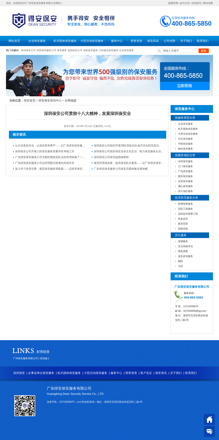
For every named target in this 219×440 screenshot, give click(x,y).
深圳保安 (19, 373)
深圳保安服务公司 (46, 50)
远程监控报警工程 (188, 214)
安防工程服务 (185, 209)
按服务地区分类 (185, 155)
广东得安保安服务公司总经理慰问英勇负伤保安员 (44, 162)
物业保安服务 (185, 148)
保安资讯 (161, 373)
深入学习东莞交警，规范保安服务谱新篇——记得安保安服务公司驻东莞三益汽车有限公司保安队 (50, 168)
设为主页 (185, 3)
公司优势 (169, 40)
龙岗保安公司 (74, 50)
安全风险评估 (185, 246)
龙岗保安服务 (90, 50)
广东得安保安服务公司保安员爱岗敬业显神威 (121, 168)
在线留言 (196, 3)
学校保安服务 (185, 144)
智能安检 (183, 228)
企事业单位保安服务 (41, 373)
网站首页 (14, 40)
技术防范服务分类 (186, 197)
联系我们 (202, 40)
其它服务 (181, 235)
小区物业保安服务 (108, 50)
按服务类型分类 (185, 117)
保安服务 (62, 50)
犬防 (180, 266)
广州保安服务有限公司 (25, 358)
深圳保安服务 (185, 161)
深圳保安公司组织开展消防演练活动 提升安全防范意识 (126, 145)
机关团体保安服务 (65, 40)
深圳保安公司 (28, 50)
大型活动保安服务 (91, 40)
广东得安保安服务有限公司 (69, 388)
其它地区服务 (185, 191)
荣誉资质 (136, 40)
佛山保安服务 (185, 186)
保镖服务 (183, 241)
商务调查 (183, 251)
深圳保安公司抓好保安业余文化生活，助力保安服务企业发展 (129, 151)
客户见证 (146, 373)
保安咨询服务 (185, 256)
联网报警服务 (185, 204)
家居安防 (183, 223)
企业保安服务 (37, 40)
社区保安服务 (185, 139)
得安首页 (29, 100)
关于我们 (186, 40)
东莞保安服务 (185, 181)
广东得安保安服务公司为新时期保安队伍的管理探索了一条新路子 (50, 157)
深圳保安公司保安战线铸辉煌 (111, 157)
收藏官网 (173, 3)
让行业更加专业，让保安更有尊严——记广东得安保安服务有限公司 (50, 145)
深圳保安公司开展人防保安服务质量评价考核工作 (44, 151)
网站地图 (208, 3)
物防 (180, 261)
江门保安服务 (185, 166)
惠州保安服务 (185, 176)
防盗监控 (183, 219)
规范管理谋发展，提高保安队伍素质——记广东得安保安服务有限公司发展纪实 (129, 162)
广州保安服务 (185, 171)
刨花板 (44, 358)
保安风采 (153, 40)
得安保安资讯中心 (50, 100)
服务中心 (117, 40)
